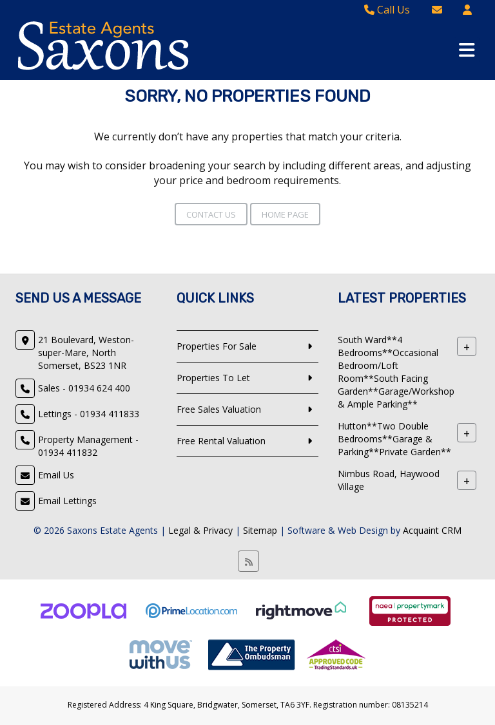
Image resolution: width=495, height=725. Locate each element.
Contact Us (211, 214)
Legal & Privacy (200, 530)
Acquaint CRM (432, 530)
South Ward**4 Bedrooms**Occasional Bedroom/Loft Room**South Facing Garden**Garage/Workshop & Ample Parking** (396, 372)
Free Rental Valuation (221, 441)
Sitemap (260, 530)
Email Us (56, 475)
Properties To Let (213, 378)
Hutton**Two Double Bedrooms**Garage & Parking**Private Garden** (394, 439)
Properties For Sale (217, 346)
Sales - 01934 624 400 (84, 388)
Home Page (285, 214)
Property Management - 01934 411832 (88, 445)
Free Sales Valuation (219, 409)
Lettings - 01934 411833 (88, 414)
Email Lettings (67, 500)
